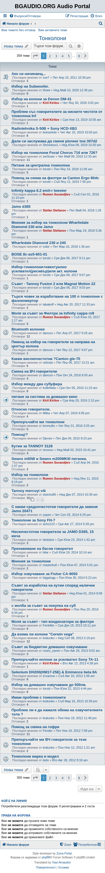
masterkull (50, 565)
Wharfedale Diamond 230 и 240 (38, 243)
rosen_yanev (51, 650)
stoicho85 (49, 494)
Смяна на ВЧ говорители (34, 371)
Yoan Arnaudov (61, 862)
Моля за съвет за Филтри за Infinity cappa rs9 (52, 313)
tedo (46, 760)
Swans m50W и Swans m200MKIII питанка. (49, 459)
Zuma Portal (63, 853)
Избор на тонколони (29, 475)
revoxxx (48, 450)
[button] (35, 56)
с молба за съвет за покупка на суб (43, 605)
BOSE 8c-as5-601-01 (29, 254)
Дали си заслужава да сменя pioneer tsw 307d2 (54, 141)
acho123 (49, 524)
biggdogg (49, 577)
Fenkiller (49, 625)
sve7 (46, 77)
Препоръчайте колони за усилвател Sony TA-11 (54, 659)
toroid (47, 169)
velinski (48, 362)
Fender (48, 730)
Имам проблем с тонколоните (38, 697)
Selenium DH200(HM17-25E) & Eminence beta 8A (54, 672)
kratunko (49, 638)
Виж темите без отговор (18, 30)
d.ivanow (49, 676)
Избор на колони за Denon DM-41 (41, 99)
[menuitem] (25, 16)
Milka (46, 413)
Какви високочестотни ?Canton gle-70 (45, 359)
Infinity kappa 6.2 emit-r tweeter (39, 190)
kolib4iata (49, 387)
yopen (47, 514)
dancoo (48, 333)
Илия (46, 90)
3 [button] (56, 55)
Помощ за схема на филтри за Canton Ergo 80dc (55, 178)
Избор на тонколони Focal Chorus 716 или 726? (54, 153)
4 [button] (63, 55)
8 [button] (79, 55)
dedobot (48, 539)
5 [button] (69, 55)
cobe (46, 246)
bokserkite (50, 132)
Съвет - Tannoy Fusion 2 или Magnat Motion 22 (53, 284)
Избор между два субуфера (36, 384)
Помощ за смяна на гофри (35, 727)
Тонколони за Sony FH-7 (33, 520)
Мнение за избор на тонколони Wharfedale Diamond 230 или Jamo (50, 224)
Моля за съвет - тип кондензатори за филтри (52, 621)
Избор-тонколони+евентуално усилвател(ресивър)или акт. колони (44, 269)
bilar (46, 552)
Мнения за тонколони (31, 561)
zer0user (49, 156)
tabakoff (48, 304)
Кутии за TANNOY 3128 (32, 446)
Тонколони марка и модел (35, 756)
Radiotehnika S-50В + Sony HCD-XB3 (44, 128)
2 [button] (50, 55)
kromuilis (49, 425)
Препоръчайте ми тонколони (37, 422)
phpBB (46, 857)
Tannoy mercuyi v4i (28, 491)
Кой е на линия (14, 801)
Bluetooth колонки (28, 329)
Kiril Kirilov (51, 102)
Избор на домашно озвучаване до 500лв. (48, 685)
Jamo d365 (21, 206)
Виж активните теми (52, 30)
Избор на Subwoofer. (30, 86)
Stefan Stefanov (54, 210)
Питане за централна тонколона (40, 165)
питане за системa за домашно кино (44, 397)
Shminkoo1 (50, 145)
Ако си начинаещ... (28, 74)
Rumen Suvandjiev (56, 194)
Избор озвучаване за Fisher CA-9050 (44, 574)
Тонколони (52, 38)
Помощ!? (19, 434)
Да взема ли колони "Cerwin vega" (42, 634)
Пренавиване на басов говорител (42, 548)
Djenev (47, 438)
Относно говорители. (30, 409)
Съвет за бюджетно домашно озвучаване (49, 647)
